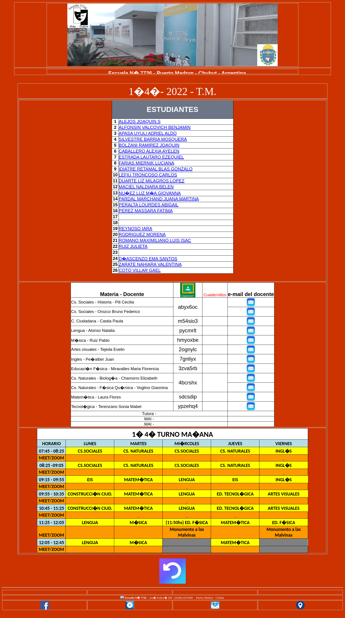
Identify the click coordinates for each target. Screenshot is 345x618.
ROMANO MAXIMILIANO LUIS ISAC (155, 240)
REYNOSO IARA (135, 228)
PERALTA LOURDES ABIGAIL (149, 204)
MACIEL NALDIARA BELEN (146, 186)
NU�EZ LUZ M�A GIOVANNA (150, 193)
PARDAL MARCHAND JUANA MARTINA (159, 198)
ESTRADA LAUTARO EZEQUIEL (151, 157)
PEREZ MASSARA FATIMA (146, 210)
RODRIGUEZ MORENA (142, 234)
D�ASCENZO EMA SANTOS (148, 258)
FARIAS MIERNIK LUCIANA (146, 163)
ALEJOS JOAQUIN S (140, 121)
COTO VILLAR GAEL (140, 270)
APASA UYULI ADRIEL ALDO (148, 133)
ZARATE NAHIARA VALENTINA (150, 264)
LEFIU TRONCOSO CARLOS (148, 174)
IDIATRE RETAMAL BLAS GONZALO (156, 168)
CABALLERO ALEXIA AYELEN (149, 151)
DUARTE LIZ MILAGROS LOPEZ (152, 180)
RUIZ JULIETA (133, 246)
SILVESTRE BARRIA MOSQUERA (153, 139)
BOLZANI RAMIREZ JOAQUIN (149, 145)
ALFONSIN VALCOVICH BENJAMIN (155, 127)
